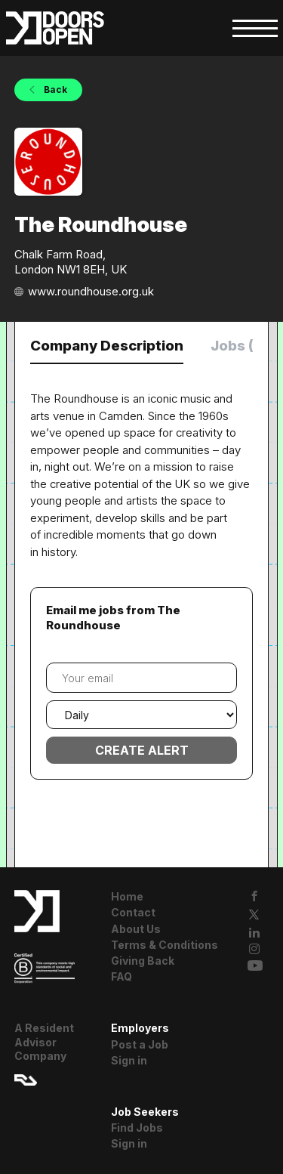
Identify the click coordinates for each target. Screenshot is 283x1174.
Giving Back (142, 960)
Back (54, 89)
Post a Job (139, 1044)
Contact (133, 912)
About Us (136, 928)
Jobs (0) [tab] (240, 345)
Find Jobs (137, 1127)
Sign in (129, 1060)
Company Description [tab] (106, 345)
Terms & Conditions (164, 944)
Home (127, 896)
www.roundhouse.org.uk (91, 291)
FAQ (121, 976)
